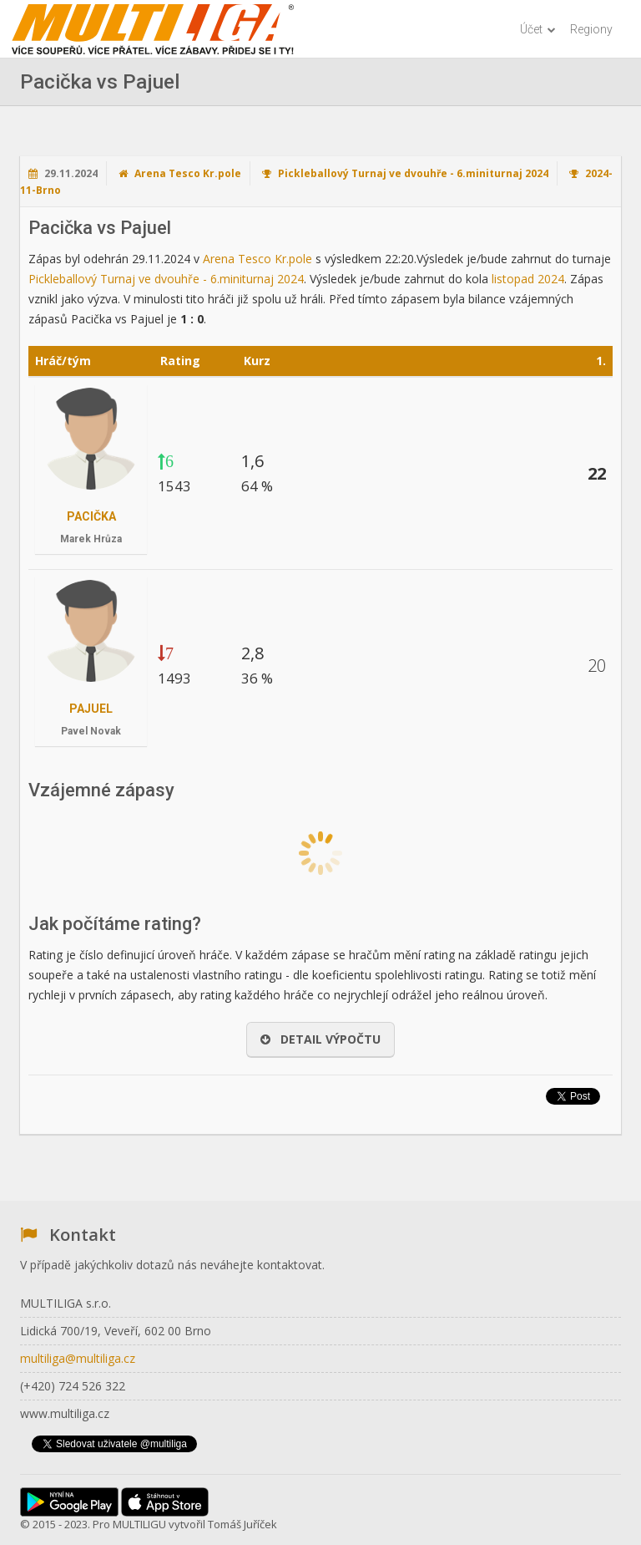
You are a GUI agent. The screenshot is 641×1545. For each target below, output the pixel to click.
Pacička (91, 516)
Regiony (591, 29)
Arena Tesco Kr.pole (187, 173)
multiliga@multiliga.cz (77, 1358)
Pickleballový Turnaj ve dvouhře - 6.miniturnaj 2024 (413, 173)
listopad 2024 (528, 279)
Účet (538, 29)
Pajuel (91, 708)
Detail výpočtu (320, 1039)
